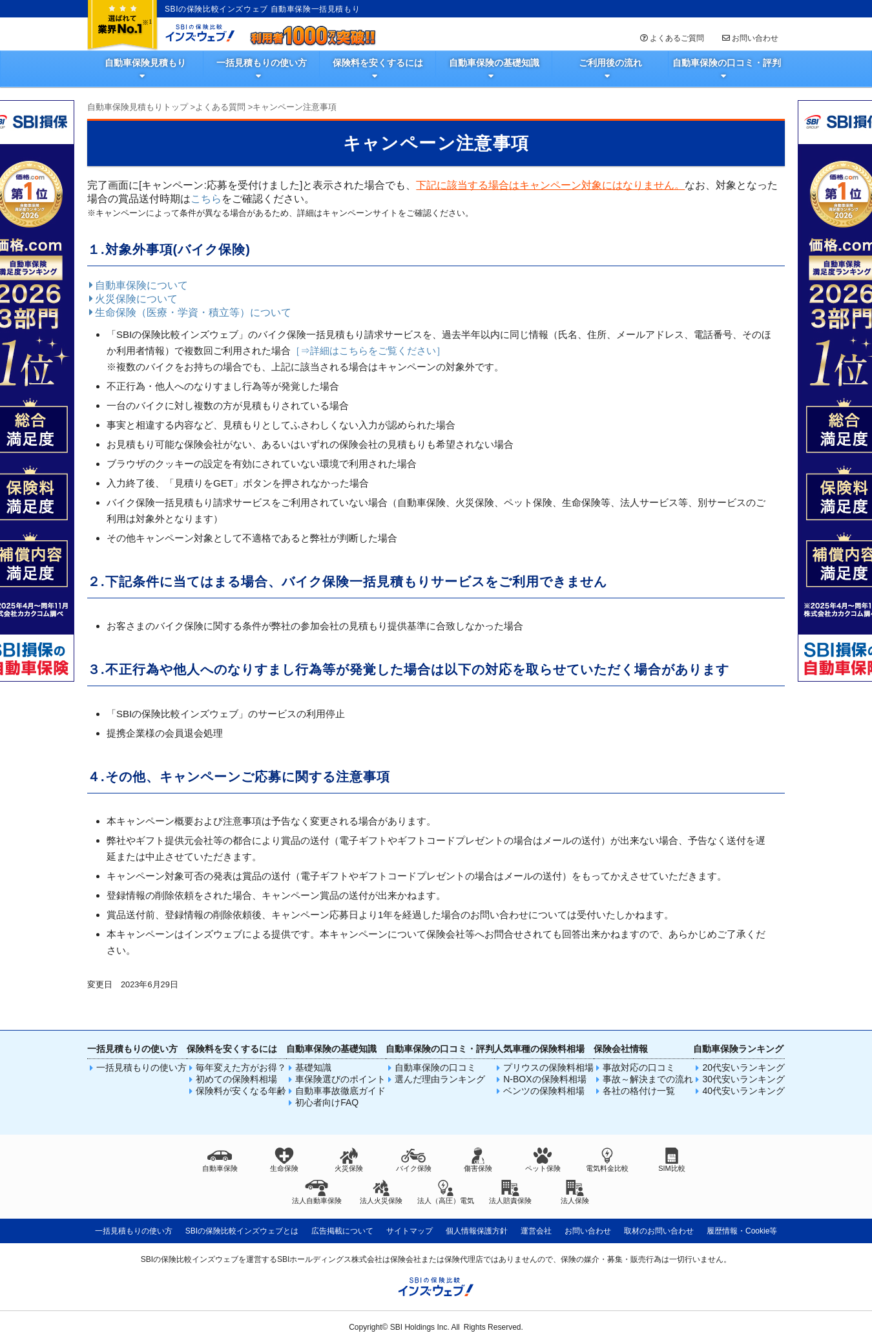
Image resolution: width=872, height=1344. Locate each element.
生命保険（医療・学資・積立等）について (189, 312)
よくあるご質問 (671, 38)
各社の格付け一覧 (639, 1091)
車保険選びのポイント (340, 1079)
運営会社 (536, 1230)
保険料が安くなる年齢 (241, 1091)
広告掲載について (342, 1230)
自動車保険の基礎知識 (494, 63)
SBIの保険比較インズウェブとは (241, 1230)
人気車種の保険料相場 (539, 1049)
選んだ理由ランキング (440, 1079)
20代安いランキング (743, 1067)
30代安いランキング (743, 1079)
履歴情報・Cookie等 (742, 1230)
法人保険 (575, 1192)
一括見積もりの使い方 (261, 63)
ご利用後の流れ (610, 63)
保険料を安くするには (378, 63)
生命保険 (284, 1160)
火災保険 (349, 1160)
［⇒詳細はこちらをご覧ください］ (368, 350)
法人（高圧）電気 (445, 1192)
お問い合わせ (749, 38)
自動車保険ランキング (738, 1049)
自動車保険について (137, 285)
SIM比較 (671, 1160)
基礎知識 (313, 1067)
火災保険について (132, 298)
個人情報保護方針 (477, 1230)
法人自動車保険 (317, 1192)
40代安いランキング (743, 1091)
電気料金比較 (607, 1160)
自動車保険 (220, 1160)
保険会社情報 (621, 1049)
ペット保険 (543, 1160)
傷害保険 (478, 1160)
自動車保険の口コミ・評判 (726, 63)
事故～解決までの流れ (648, 1079)
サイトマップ (409, 1230)
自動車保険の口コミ (435, 1067)
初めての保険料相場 (236, 1079)
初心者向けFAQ (326, 1102)
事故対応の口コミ (639, 1067)
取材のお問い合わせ (659, 1230)
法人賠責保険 (510, 1192)
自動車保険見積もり (145, 63)
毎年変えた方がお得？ (241, 1067)
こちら (206, 198)
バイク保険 (413, 1160)
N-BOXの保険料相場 (544, 1079)
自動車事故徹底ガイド (340, 1091)
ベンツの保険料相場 (544, 1091)
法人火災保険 (381, 1192)
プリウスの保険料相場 (548, 1067)
